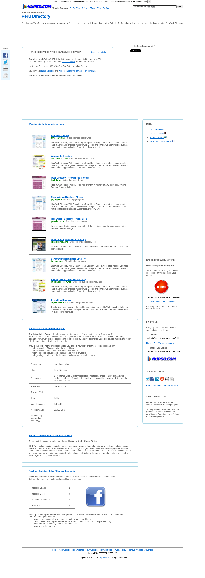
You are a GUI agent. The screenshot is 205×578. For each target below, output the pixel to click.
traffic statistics (68, 61)
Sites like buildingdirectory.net (87, 282)
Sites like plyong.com (74, 199)
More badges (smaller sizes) (163, 302)
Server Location (158, 137)
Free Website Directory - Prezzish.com (69, 219)
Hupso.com (104, 558)
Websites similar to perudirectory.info (46, 124)
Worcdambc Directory (61, 156)
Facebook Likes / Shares (162, 141)
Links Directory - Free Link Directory (68, 239)
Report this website (98, 52)
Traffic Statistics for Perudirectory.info (47, 328)
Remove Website (135, 550)
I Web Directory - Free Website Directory (70, 178)
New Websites (92, 550)
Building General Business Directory (68, 279)
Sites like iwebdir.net (73, 180)
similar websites (47, 71)
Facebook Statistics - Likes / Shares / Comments (52, 471)
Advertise (149, 550)
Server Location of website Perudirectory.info (50, 435)
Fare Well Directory (60, 135)
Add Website (64, 550)
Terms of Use (106, 550)
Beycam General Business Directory (68, 259)
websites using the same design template (77, 71)
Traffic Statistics (158, 133)
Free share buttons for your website (162, 386)
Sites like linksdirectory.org (83, 242)
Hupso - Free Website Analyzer (160, 343)
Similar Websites (157, 130)
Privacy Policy (120, 550)
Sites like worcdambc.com (81, 158)
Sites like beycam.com (75, 261)
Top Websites (78, 550)
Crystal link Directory (61, 300)
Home (54, 550)
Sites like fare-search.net (79, 138)
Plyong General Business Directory (68, 197)
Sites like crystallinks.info (80, 302)
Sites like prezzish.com (76, 221)
